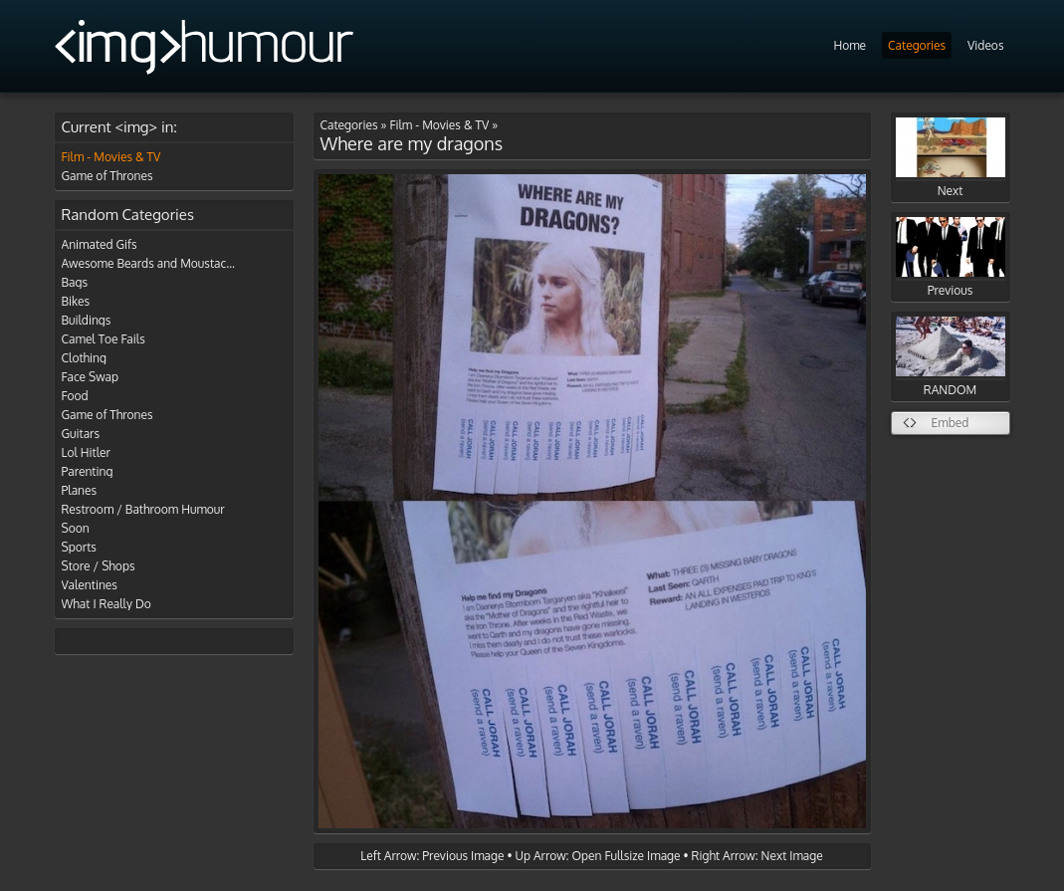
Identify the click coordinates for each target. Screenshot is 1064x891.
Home (849, 45)
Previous (950, 257)
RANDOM (950, 357)
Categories (917, 45)
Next (950, 157)
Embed (950, 422)
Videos (985, 45)
